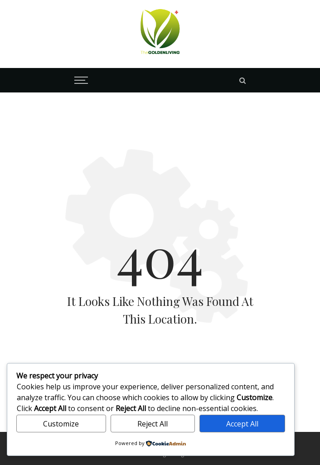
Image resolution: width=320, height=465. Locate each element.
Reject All (152, 424)
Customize (61, 424)
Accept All (242, 424)
